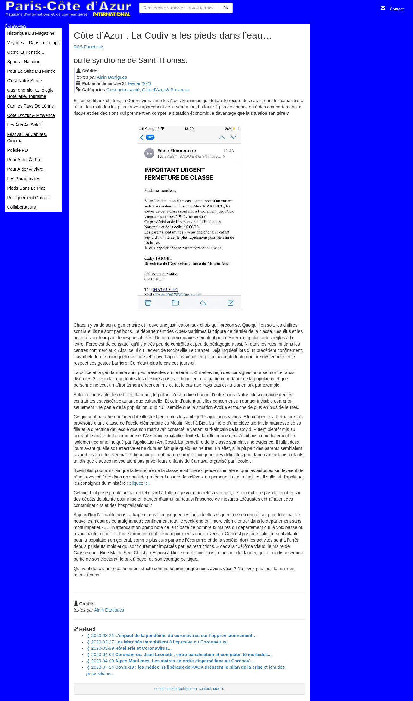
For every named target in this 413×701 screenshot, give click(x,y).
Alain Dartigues (112, 77)
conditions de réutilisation (175, 688)
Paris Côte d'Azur (68, 8)
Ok (225, 7)
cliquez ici (139, 483)
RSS (78, 46)
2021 (147, 83)
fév (134, 83)
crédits (218, 688)
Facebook (93, 46)
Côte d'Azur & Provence (165, 89)
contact (205, 688)
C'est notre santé (123, 89)
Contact (394, 8)
